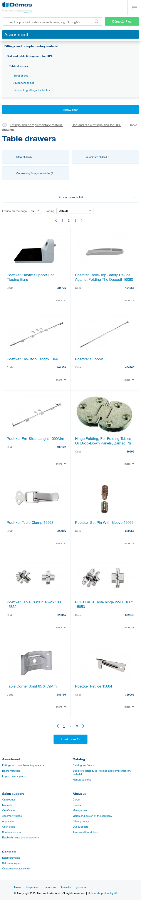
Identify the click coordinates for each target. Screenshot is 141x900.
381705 (61, 287)
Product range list (97, 197)
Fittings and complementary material (31, 46)
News (17, 887)
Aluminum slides (23, 82)
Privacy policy (81, 821)
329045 (61, 615)
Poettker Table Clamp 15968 (30, 522)
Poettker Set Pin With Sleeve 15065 (104, 522)
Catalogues (8, 799)
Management (80, 810)
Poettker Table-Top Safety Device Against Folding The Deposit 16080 (104, 277)
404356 (129, 287)
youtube (81, 887)
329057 (129, 530)
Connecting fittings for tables (31, 90)
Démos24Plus (121, 21)
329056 (61, 530)
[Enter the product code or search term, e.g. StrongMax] (52, 21)
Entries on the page (14, 210)
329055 (129, 694)
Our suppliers (80, 826)
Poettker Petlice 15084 (93, 686)
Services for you (11, 832)
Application (8, 821)
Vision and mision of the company (92, 815)
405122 (61, 447)
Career (76, 799)
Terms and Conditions (85, 832)
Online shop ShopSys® (102, 893)
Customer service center (16, 868)
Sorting (49, 210)
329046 (129, 615)
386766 (61, 694)
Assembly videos (12, 815)
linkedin (66, 887)
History (77, 805)
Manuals (7, 805)
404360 (129, 367)
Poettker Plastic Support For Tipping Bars (30, 277)
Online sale (8, 826)
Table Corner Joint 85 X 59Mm (32, 686)
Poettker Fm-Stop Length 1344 (32, 359)
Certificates (8, 810)
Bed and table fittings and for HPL (30, 56)
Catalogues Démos (84, 765)
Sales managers (11, 863)
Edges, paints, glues (13, 776)
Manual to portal (82, 779)
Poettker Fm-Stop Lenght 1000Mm (35, 438)
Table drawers (18, 66)
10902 (130, 451)
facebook (50, 887)
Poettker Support (89, 359)
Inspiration (32, 887)
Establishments (11, 857)
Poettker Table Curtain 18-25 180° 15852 (34, 604)
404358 (61, 367)
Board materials (11, 770)
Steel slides (20, 75)
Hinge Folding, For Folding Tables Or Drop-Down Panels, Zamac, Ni (103, 440)
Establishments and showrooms (20, 837)
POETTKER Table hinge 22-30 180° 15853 (104, 604)
